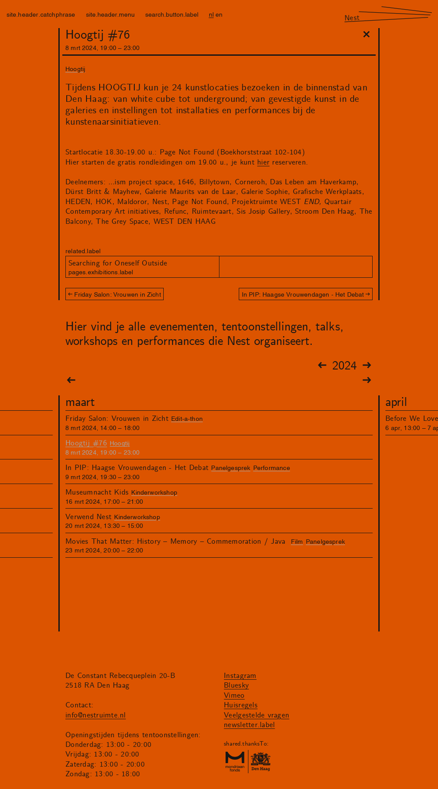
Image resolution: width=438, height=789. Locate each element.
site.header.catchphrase (41, 13)
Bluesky (236, 685)
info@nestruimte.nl (95, 715)
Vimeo (234, 695)
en (219, 13)
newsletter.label (249, 725)
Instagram (240, 676)
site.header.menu (110, 13)
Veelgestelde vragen (256, 715)
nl (211, 13)
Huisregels (241, 705)
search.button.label (171, 13)
